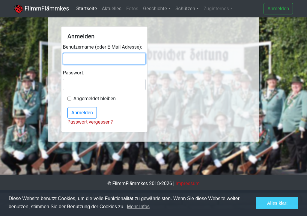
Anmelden (278, 8)
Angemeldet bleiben (94, 98)
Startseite (86, 8)
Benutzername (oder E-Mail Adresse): (102, 47)
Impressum (188, 183)
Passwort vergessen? (90, 122)
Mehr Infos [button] (138, 206)
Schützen (185, 8)
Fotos (132, 8)
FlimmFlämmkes (41, 8)
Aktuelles (111, 8)
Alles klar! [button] (277, 203)
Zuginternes (216, 8)
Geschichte (155, 8)
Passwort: (73, 73)
